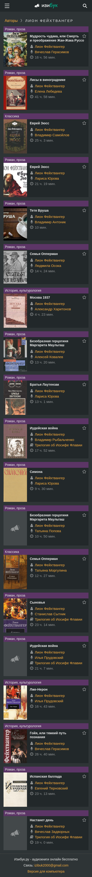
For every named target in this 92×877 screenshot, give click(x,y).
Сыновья (37, 602)
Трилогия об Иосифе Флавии (58, 445)
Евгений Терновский (51, 788)
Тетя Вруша (39, 210)
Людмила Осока (48, 266)
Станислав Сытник (50, 614)
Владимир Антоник (50, 222)
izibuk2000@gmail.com (51, 865)
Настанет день (42, 820)
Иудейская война (44, 428)
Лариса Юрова (47, 178)
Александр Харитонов (53, 309)
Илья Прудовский (49, 658)
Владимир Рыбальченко (54, 440)
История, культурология (23, 290)
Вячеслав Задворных (52, 832)
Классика (12, 116)
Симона (36, 472)
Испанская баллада (46, 776)
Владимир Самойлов (52, 135)
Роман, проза (15, 29)
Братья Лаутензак (44, 384)
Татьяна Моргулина (51, 570)
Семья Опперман (44, 254)
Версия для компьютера (45, 871)
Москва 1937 (40, 297)
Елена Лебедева (48, 91)
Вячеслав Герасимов (52, 52)
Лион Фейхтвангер (50, 47)
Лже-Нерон (38, 689)
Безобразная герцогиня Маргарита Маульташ (49, 343)
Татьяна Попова (48, 531)
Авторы (11, 21)
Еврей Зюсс (39, 123)
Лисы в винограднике (47, 80)
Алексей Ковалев (49, 357)
